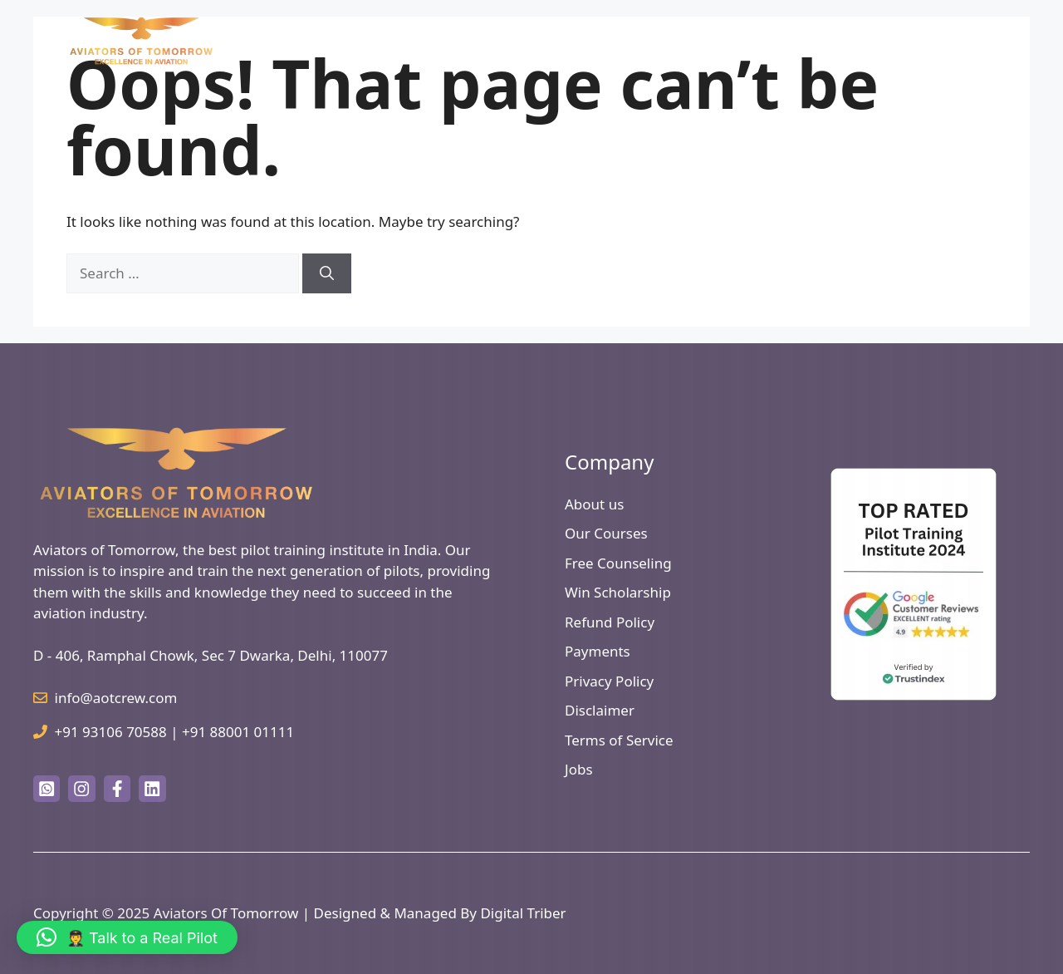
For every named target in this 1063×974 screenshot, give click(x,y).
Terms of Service (619, 740)
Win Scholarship (618, 592)
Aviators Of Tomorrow (226, 912)
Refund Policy (609, 622)
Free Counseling (618, 563)
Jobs (579, 769)
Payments (597, 651)
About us (594, 504)
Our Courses (606, 533)
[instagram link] (81, 788)
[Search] (326, 273)
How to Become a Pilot (615, 40)
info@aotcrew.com (116, 697)
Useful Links (833, 40)
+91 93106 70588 (111, 731)
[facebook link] (117, 788)
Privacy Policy (609, 681)
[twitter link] (46, 788)
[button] (127, 937)
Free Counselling (939, 40)
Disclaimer (599, 710)
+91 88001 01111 (238, 731)
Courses (736, 40)
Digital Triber (523, 912)
